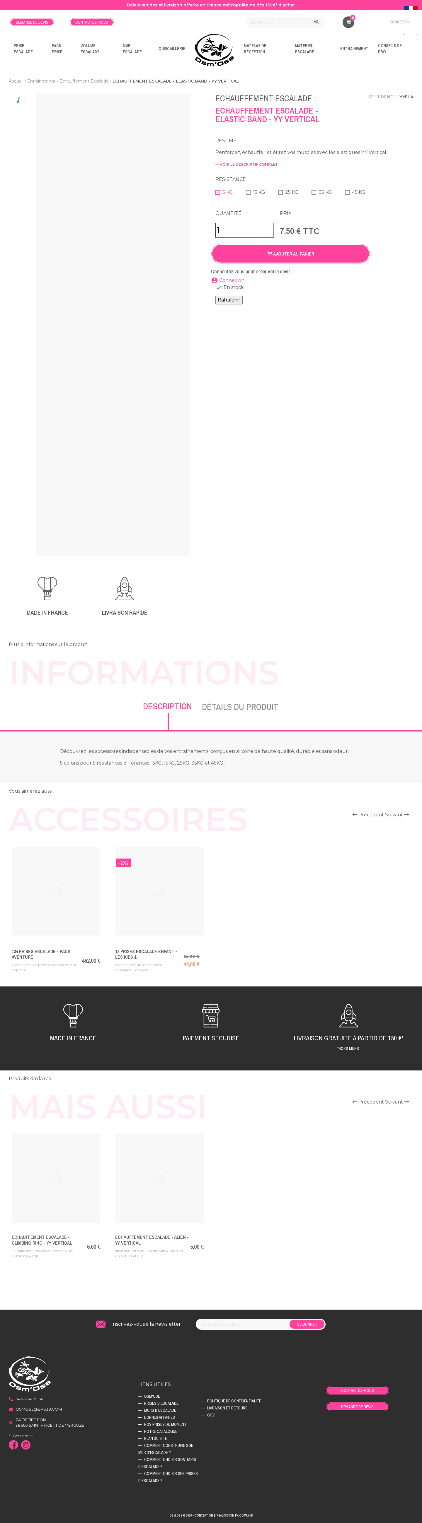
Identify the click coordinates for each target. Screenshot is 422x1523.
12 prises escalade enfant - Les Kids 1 (146, 954)
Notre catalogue (160, 1431)
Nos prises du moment (165, 1424)
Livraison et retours (227, 1408)
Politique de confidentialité (234, 1401)
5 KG (227, 192)
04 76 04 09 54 (29, 1399)
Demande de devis (32, 22)
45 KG (358, 192)
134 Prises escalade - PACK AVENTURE (41, 954)
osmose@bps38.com (39, 1409)
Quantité (228, 213)
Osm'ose (152, 1396)
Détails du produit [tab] (240, 706)
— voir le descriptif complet (246, 164)
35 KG (325, 192)
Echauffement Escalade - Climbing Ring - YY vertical (42, 1240)
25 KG (292, 192)
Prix (286, 213)
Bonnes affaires (159, 1417)
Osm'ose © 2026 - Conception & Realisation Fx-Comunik (211, 1515)
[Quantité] (244, 230)
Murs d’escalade (160, 1410)
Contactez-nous (91, 22)
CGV (211, 1415)
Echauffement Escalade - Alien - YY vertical (152, 1240)
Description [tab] (167, 706)
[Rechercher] (285, 22)
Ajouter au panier (290, 254)
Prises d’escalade (161, 1403)
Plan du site (155, 1438)
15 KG (259, 192)
